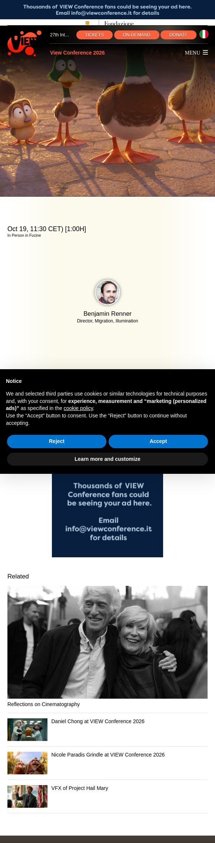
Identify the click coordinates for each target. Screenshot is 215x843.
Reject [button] (56, 441)
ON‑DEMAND (136, 34)
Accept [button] (158, 441)
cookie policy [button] (78, 408)
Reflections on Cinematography (43, 704)
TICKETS (94, 34)
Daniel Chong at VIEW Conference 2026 (98, 721)
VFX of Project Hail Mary (80, 788)
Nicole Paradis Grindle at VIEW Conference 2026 (108, 755)
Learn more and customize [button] (107, 459)
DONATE (178, 34)
